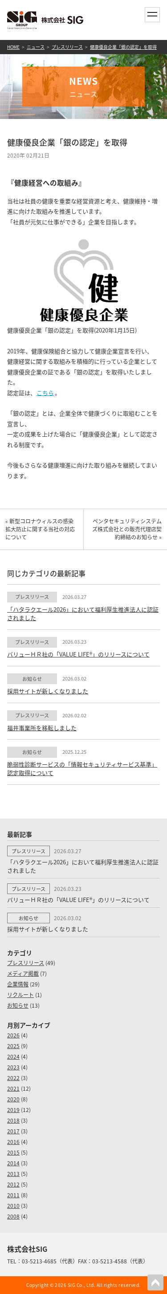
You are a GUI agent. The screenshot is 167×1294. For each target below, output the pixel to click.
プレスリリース (67, 47)
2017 (13, 1131)
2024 (13, 1057)
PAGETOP (155, 1282)
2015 (13, 1152)
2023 (13, 1067)
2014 (13, 1163)
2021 (13, 1088)
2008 (13, 1216)
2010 (13, 1206)
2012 (13, 1184)
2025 (13, 1046)
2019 (13, 1110)
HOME (13, 47)
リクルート (20, 995)
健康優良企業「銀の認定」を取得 (123, 47)
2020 (13, 1099)
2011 (13, 1195)
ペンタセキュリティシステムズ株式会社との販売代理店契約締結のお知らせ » (127, 529)
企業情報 (18, 984)
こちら (45, 392)
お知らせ (18, 1005)
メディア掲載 (23, 973)
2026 (13, 1035)
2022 (13, 1078)
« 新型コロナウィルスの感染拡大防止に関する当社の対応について (40, 529)
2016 (13, 1142)
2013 (13, 1174)
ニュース (36, 47)
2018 (13, 1120)
